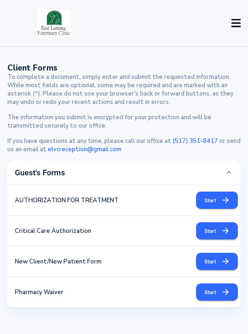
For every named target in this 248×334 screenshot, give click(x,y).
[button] (124, 173)
